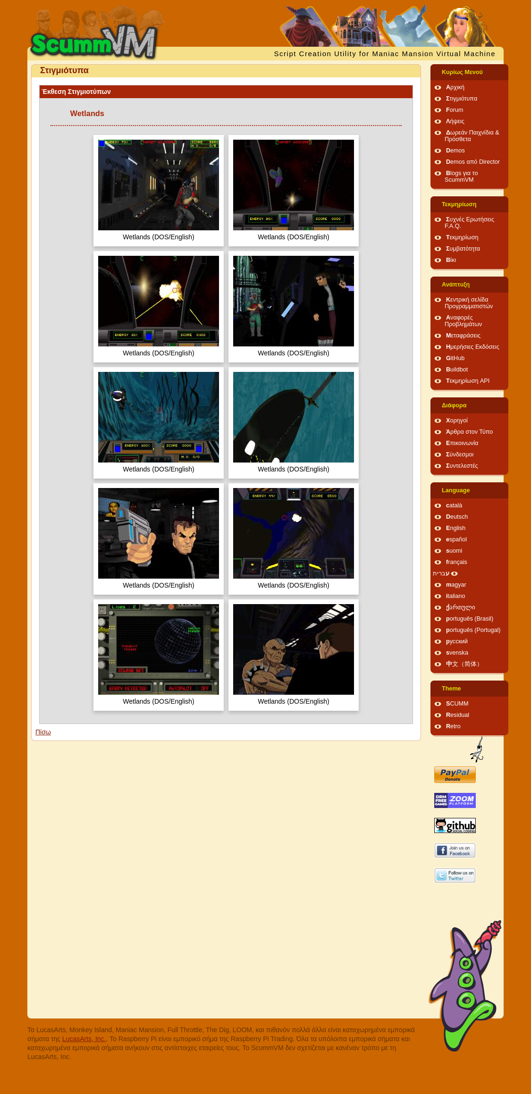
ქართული (460, 607)
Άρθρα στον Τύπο (469, 432)
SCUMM (457, 703)
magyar (456, 584)
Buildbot (457, 369)
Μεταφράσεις (463, 335)
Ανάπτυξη (456, 284)
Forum (454, 110)
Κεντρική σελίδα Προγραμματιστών (469, 303)
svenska (457, 652)
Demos (455, 150)
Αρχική (455, 87)
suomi (454, 550)
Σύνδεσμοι (459, 454)
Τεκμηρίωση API (467, 381)
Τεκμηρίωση (459, 204)
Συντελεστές (462, 466)
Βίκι (451, 260)
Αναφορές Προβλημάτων (463, 321)
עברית (441, 573)
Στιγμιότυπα (461, 98)
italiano (455, 596)
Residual (457, 715)
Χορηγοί (457, 420)
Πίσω (43, 732)
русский (457, 641)
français (456, 562)
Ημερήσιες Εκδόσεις (472, 347)
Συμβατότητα (463, 248)
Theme (451, 688)
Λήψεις (455, 121)
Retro (453, 726)
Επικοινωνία (462, 443)
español (456, 539)
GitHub (455, 358)
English (455, 528)
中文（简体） (464, 664)
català (454, 505)
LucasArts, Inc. (84, 1039)
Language (456, 490)
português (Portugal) (473, 630)
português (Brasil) (469, 618)
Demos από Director (473, 162)
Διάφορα (454, 405)
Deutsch (457, 516)
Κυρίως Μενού (462, 72)
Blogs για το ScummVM (461, 176)
